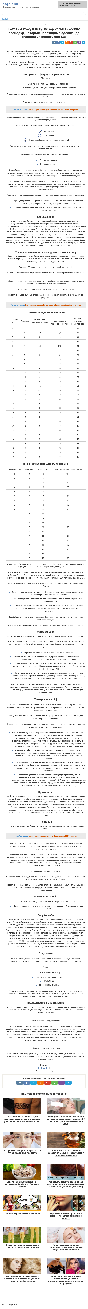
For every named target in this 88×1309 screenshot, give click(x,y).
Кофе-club (10, 4)
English (5, 19)
